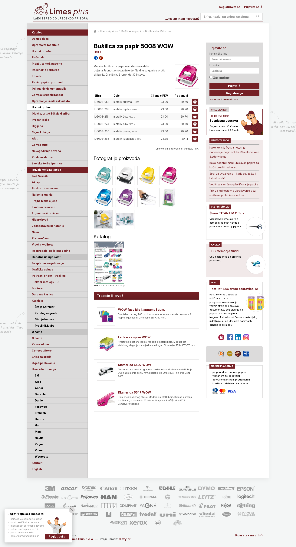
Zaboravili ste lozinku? (223, 99)
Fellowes (41, 406)
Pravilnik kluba (44, 325)
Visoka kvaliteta (43, 244)
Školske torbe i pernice (47, 163)
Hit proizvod (40, 219)
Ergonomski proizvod (46, 213)
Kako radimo (40, 344)
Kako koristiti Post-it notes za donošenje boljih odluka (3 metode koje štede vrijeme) (234, 152)
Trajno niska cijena (44, 200)
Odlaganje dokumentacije (49, 88)
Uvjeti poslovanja (43, 363)
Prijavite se (253, 7)
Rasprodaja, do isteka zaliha (51, 250)
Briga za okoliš (41, 356)
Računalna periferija (45, 69)
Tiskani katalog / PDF (46, 282)
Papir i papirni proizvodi (47, 82)
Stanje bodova (44, 319)
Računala (38, 57)
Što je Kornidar (44, 306)
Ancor (39, 388)
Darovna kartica (43, 294)
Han (37, 425)
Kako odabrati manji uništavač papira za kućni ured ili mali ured (234, 165)
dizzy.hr (125, 539)
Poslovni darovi (42, 157)
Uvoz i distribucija (44, 369)
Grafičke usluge (42, 269)
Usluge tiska (40, 38)
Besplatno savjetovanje (48, 263)
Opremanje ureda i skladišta (51, 101)
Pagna (39, 444)
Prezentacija (40, 119)
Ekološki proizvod (43, 207)
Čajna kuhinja (41, 132)
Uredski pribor (41, 107)
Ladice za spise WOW (134, 337)
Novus (39, 437)
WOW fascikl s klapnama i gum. (141, 309)
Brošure (37, 288)
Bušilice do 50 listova (158, 31)
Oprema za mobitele (45, 44)
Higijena (37, 126)
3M (37, 375)
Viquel (39, 450)
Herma (39, 419)
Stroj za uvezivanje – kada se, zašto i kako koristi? (232, 176)
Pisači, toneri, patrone (47, 63)
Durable (40, 394)
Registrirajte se (229, 7)
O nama (37, 338)
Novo (35, 232)
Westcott (41, 456)
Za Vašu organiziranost (47, 94)
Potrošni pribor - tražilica (49, 275)
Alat (35, 138)
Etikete (36, 76)
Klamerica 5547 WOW (134, 392)
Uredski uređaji (42, 51)
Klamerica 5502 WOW (134, 365)
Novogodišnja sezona (46, 151)
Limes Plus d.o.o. (81, 539)
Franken (40, 413)
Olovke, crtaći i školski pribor (51, 113)
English (37, 469)
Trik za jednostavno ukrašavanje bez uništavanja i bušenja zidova (232, 193)
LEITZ (97, 52)
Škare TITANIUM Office (226, 213)
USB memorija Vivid (223, 251)
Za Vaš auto (40, 144)
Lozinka (214, 65)
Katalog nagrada (46, 313)
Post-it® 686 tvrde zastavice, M (233, 289)
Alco (38, 381)
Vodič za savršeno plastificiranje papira (233, 184)
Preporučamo (41, 238)
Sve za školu (40, 175)
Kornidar (37, 300)
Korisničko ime (218, 53)
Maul (38, 431)
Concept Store (42, 350)
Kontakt (37, 462)
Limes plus (69, 12)
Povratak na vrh (247, 535)
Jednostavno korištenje (48, 225)
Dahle (39, 400)
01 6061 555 (219, 116)
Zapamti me (219, 77)
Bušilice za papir (131, 31)
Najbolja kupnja (42, 194)
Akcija (36, 182)
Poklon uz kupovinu (45, 188)
